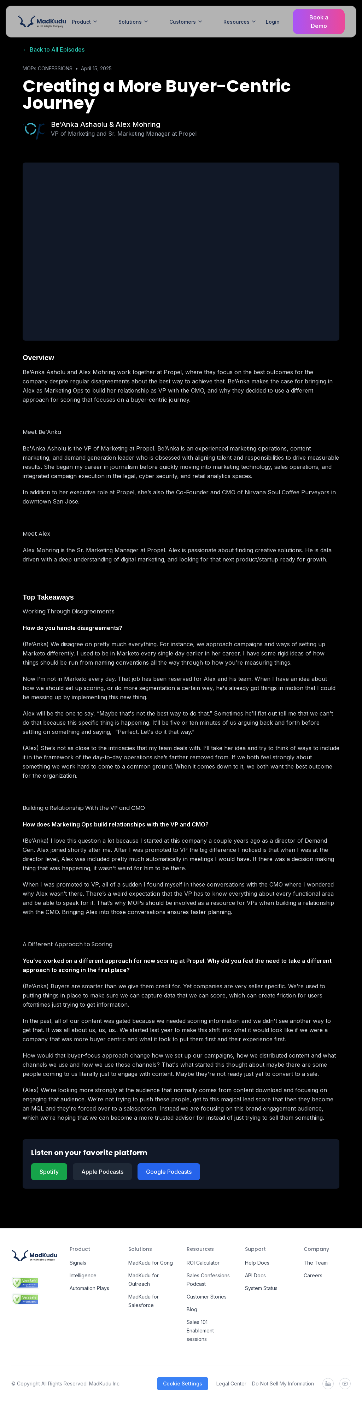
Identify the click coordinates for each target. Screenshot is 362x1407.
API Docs (255, 1275)
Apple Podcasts (102, 1171)
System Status (261, 1288)
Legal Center (231, 1383)
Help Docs (257, 1263)
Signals (78, 1263)
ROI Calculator (203, 1263)
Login (273, 22)
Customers (186, 22)
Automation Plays (89, 1288)
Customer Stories (207, 1297)
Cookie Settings (182, 1383)
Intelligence (83, 1275)
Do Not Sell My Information (283, 1383)
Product (85, 22)
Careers (313, 1275)
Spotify (49, 1171)
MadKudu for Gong (150, 1263)
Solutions (133, 22)
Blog (192, 1309)
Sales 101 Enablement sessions (200, 1330)
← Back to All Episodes (53, 49)
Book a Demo (318, 21)
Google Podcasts (169, 1171)
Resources (240, 22)
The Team (316, 1263)
